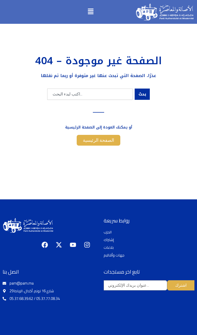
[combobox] (90, 94)
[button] (91, 11)
